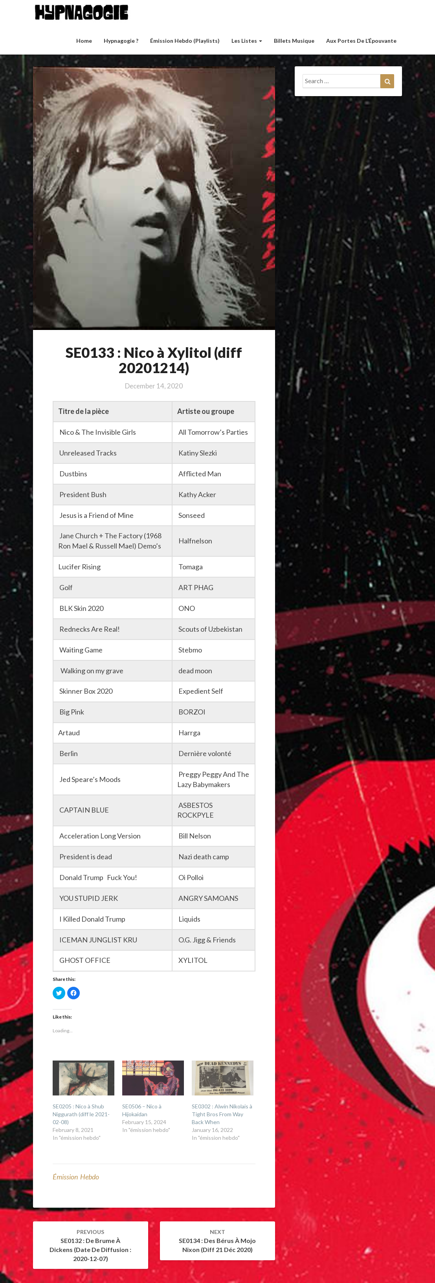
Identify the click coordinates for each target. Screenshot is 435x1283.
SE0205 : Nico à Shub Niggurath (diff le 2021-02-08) (81, 1114)
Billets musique (294, 40)
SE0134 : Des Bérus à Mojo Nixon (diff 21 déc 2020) (217, 1240)
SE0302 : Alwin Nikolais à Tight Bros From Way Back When (222, 1114)
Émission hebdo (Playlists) (185, 40)
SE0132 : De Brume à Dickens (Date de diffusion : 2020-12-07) (90, 1245)
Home (84, 40)
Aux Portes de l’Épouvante (361, 40)
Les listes (246, 40)
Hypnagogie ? (121, 40)
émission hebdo (76, 1176)
